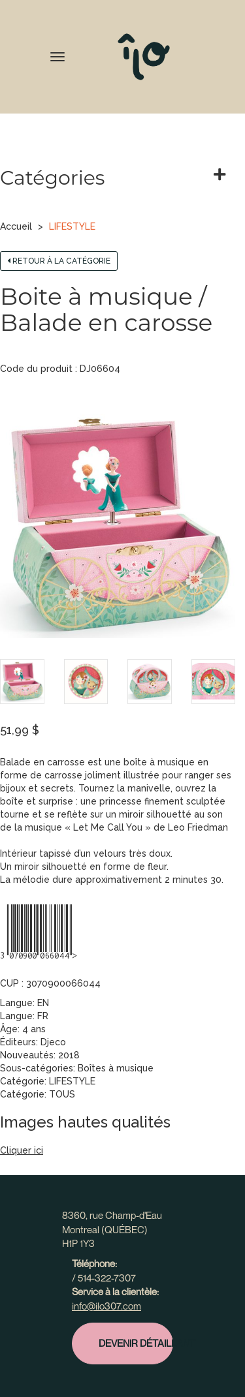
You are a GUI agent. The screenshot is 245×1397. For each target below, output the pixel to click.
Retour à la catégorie (58, 261)
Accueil (16, 226)
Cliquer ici (21, 1150)
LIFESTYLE (72, 226)
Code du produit (36, 368)
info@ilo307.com (106, 1306)
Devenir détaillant (136, 1343)
